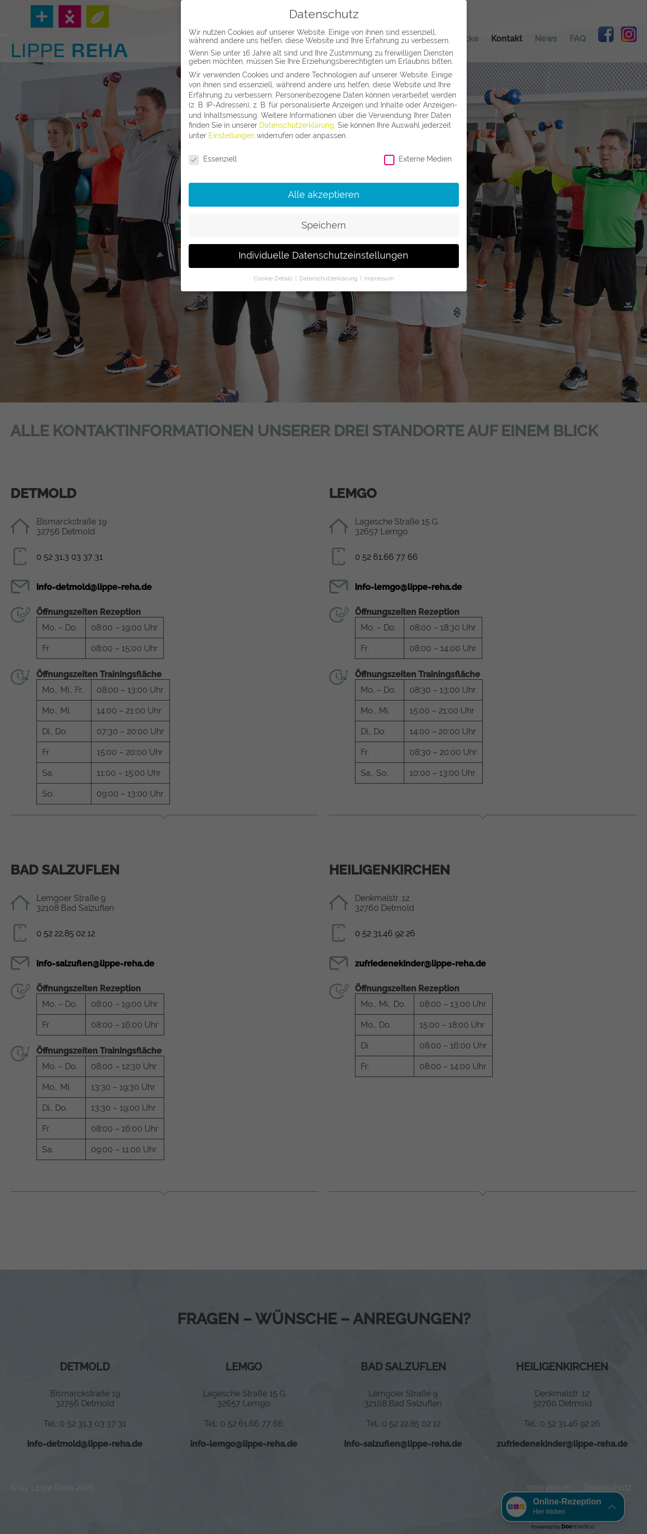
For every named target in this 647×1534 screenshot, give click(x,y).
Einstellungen (231, 135)
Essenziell (213, 159)
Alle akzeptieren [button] (324, 195)
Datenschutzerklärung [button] (329, 278)
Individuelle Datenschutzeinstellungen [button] (323, 255)
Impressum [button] (379, 278)
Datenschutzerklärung (296, 125)
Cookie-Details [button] (274, 278)
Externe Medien (418, 159)
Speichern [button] (323, 225)
